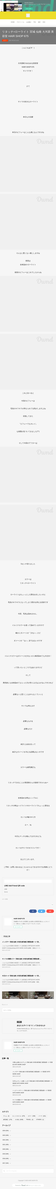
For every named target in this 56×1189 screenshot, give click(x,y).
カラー (5, 40)
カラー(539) (5, 899)
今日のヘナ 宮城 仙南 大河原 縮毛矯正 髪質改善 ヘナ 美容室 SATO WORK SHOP (29, 976)
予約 (34, 22)
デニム (6, 1116)
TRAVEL (29, 1119)
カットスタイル (18, 1116)
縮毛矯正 (7, 1119)
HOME (13, 22)
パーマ (42, 1116)
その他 (19, 1119)
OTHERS (40, 1119)
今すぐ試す (28, 8)
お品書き (28, 22)
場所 (39, 22)
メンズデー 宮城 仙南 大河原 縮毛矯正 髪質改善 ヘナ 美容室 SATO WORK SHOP (29, 942)
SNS (44, 22)
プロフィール (20, 22)
